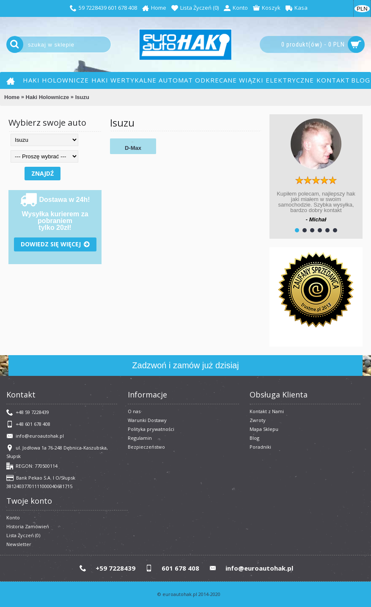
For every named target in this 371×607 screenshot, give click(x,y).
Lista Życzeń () (23, 535)
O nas (134, 411)
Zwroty (258, 420)
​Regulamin (140, 438)
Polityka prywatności (151, 429)
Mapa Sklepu (264, 429)
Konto (13, 517)
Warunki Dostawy (147, 420)
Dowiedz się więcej (55, 244)
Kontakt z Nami (267, 411)
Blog (254, 438)
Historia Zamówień (27, 526)
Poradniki (260, 447)
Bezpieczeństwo (146, 447)
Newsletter (18, 544)
